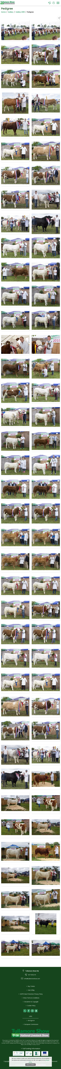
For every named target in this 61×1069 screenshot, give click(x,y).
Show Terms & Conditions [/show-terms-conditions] (30, 998)
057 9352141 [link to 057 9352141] (32, 975)
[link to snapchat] (36, 1010)
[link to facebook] (28, 1010)
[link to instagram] (32, 1010)
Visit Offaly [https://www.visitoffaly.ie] (30, 990)
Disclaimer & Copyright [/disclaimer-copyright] (30, 1002)
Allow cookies (31, 1064)
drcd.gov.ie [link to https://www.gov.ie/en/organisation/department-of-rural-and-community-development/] (30, 1020)
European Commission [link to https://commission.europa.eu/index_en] (30, 1024)
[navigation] (58, 2)
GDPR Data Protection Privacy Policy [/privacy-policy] (30, 994)
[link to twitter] (24, 1010)
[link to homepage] (7, 3)
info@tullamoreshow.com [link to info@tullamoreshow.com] (32, 979)
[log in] (53, 2)
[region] (30, 490)
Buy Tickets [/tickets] (30, 986)
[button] (59, 18)
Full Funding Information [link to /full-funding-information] (30, 1049)
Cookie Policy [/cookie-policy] (30, 1005)
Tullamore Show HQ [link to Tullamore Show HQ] (32, 971)
